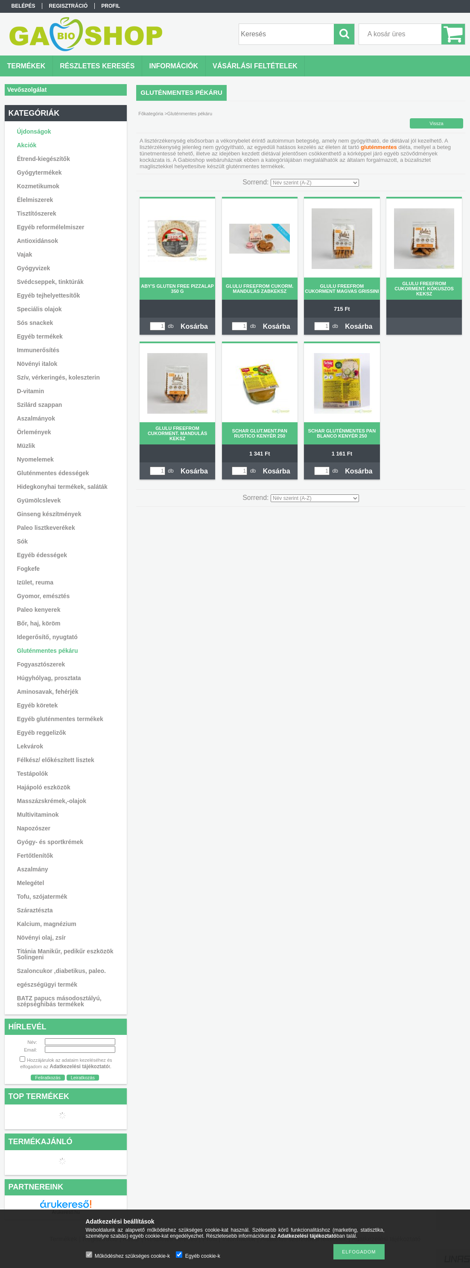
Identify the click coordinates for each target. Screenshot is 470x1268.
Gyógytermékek (39, 172)
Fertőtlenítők (35, 855)
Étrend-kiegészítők (43, 158)
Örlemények (34, 432)
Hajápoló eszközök (43, 787)
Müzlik (26, 445)
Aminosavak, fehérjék (47, 691)
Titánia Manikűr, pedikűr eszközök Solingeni (65, 954)
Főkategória (150, 113)
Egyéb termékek (39, 336)
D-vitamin (30, 391)
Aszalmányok (36, 418)
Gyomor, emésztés (43, 596)
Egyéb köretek (37, 705)
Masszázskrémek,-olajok (51, 801)
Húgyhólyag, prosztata (49, 678)
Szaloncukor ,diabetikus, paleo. (61, 970)
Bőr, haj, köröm (38, 623)
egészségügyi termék (47, 984)
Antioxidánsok (37, 240)
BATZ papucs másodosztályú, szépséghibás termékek (59, 1001)
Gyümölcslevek (39, 500)
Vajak (24, 254)
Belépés (23, 6)
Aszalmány (32, 869)
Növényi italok (37, 363)
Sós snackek (35, 322)
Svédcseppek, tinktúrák (50, 281)
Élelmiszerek (35, 199)
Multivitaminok (37, 814)
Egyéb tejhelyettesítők (48, 295)
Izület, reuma (35, 582)
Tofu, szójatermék (42, 896)
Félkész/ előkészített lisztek (55, 760)
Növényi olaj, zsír (41, 937)
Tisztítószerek (36, 213)
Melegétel (30, 882)
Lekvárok (30, 746)
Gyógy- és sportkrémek (50, 842)
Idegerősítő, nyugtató (47, 637)
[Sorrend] (315, 183)
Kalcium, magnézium (46, 923)
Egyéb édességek (42, 555)
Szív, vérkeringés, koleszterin (58, 377)
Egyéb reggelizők (41, 732)
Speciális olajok (39, 309)
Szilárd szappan (39, 404)
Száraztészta (35, 910)
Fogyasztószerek (41, 664)
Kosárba (194, 326)
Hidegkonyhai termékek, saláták (62, 486)
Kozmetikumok (38, 186)
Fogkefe (28, 568)
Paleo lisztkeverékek (46, 527)
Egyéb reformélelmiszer (50, 227)
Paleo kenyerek (38, 609)
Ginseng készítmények (49, 514)
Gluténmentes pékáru (47, 650)
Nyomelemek (35, 459)
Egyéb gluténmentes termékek (60, 719)
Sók (22, 541)
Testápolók (32, 773)
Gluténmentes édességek (53, 473)
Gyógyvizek (33, 268)
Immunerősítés (38, 350)
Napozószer (33, 828)
